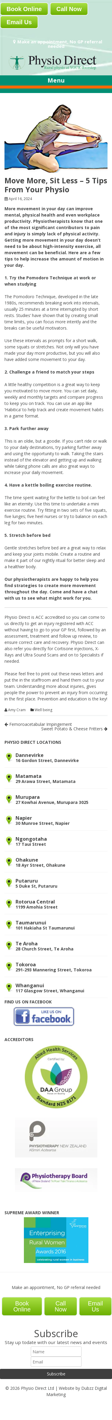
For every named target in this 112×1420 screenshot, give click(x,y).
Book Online (24, 9)
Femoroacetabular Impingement (38, 724)
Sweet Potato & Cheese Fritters (74, 729)
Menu (56, 80)
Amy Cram (17, 710)
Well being (43, 710)
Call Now (69, 9)
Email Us (19, 22)
